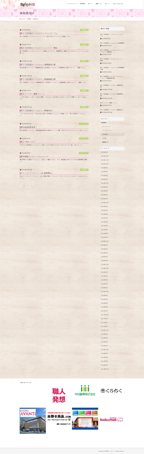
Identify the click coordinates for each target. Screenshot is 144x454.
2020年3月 (104, 253)
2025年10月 (104, 164)
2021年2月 (104, 233)
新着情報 (103, 123)
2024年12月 (104, 183)
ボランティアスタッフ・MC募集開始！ (37, 173)
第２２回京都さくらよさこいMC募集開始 (112, 43)
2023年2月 (104, 195)
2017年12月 (104, 315)
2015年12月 (104, 349)
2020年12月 (104, 241)
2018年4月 (104, 299)
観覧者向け (105, 142)
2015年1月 (104, 365)
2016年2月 (104, 342)
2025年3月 (104, 171)
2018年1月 (104, 311)
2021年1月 (104, 237)
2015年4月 (104, 353)
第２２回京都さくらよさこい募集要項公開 (38, 65)
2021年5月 (104, 226)
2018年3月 (104, 303)
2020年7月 (104, 245)
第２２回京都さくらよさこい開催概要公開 (38, 79)
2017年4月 (104, 318)
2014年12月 (104, 369)
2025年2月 (104, 175)
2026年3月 (104, 152)
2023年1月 (104, 199)
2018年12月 (104, 291)
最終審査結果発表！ (29, 127)
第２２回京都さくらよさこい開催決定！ (37, 111)
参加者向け (84, 30)
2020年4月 (104, 249)
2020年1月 (104, 260)
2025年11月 (104, 160)
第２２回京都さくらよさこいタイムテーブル (39, 33)
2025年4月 (104, 168)
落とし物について (28, 142)
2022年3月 (104, 214)
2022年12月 (104, 202)
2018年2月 (104, 307)
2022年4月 (104, 210)
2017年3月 (104, 322)
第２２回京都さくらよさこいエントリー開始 (39, 48)
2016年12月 (104, 330)
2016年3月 (104, 338)
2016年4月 (104, 334)
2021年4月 (104, 229)
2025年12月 (104, 156)
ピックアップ (83, 123)
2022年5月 (104, 206)
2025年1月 (104, 179)
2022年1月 (104, 222)
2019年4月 (104, 276)
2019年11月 (104, 268)
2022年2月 (104, 218)
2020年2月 (104, 257)
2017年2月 (104, 326)
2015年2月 (104, 361)
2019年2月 (104, 284)
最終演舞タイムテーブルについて (34, 157)
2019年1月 (104, 288)
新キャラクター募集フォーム (32, 94)
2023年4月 (104, 187)
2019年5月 (104, 272)
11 (31, 186)
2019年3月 (104, 280)
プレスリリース (106, 130)
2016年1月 (104, 346)
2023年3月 (104, 191)
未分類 (104, 138)
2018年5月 (104, 295)
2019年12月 (104, 264)
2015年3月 (104, 357)
